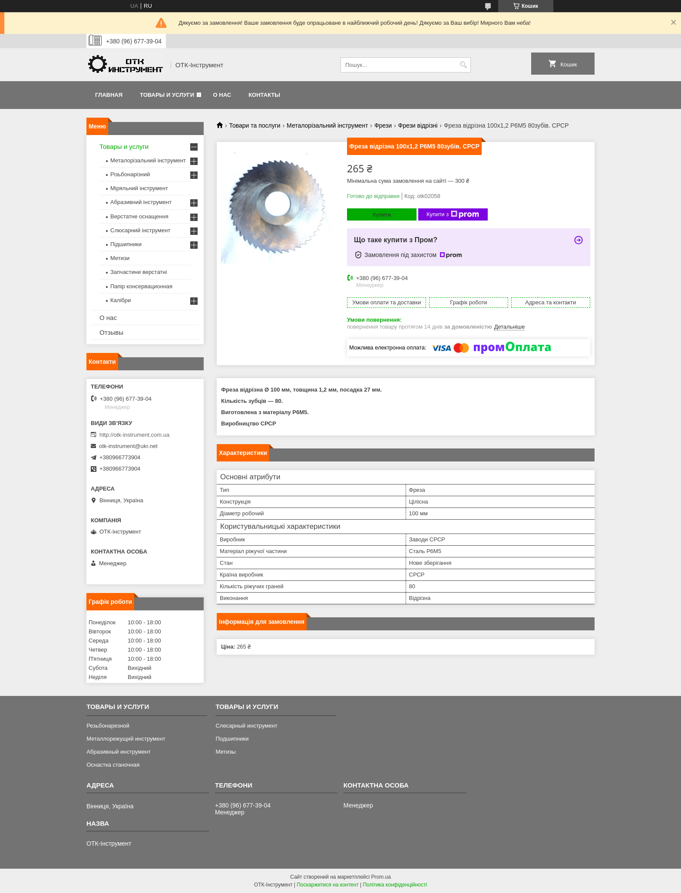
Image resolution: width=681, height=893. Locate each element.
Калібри (120, 300)
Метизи (119, 258)
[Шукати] (463, 64)
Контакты (264, 95)
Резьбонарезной (107, 725)
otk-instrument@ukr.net (128, 446)
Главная (108, 95)
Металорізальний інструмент (327, 125)
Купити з (452, 214)
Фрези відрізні (418, 125)
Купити (382, 214)
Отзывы (111, 332)
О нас (222, 95)
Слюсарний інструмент (140, 230)
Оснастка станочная (112, 764)
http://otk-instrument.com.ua (134, 435)
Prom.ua (381, 877)
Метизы (225, 751)
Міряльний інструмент (139, 188)
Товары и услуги (167, 95)
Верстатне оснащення (139, 216)
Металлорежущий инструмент (125, 738)
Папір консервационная (141, 286)
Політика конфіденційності (395, 885)
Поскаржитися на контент (327, 885)
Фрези (383, 125)
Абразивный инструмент (118, 751)
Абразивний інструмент (141, 202)
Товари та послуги (254, 125)
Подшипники (231, 738)
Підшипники (126, 244)
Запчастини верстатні (138, 272)
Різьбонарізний (130, 174)
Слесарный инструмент (246, 725)
